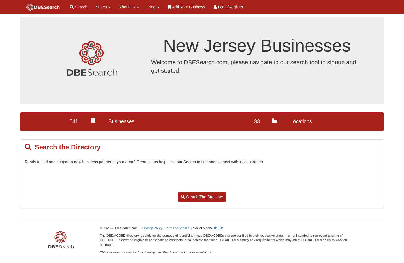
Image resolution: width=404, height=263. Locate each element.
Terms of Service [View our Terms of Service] (177, 228)
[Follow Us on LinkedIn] (222, 228)
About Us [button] (129, 7)
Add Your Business (186, 7)
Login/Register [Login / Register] (228, 7)
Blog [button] (153, 7)
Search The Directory (202, 197)
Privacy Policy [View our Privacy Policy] (152, 228)
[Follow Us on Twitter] (215, 228)
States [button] (103, 7)
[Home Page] (43, 7)
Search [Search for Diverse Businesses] (78, 7)
